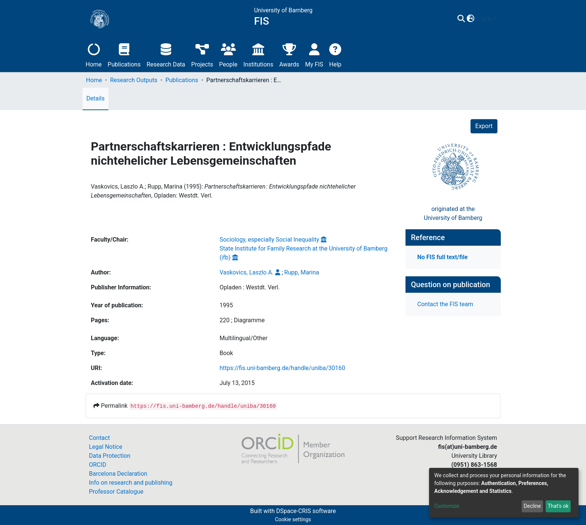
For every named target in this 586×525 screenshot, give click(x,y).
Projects (202, 54)
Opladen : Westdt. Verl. (249, 287)
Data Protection (109, 455)
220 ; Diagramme (242, 320)
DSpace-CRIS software (306, 511)
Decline (532, 506)
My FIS (314, 54)
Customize (446, 506)
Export (484, 126)
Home (94, 54)
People (228, 54)
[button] (470, 19)
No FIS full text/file (442, 257)
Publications (124, 54)
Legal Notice (105, 446)
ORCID (97, 464)
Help (335, 54)
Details (95, 98)
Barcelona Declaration (118, 473)
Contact (99, 437)
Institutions (258, 54)
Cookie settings (293, 519)
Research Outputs (133, 80)
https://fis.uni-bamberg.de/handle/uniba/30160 (282, 368)
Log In (484, 18)
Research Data (165, 54)
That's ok (558, 506)
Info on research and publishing (130, 482)
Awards (289, 54)
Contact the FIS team (445, 304)
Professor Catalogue (116, 491)
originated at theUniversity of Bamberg (453, 213)
